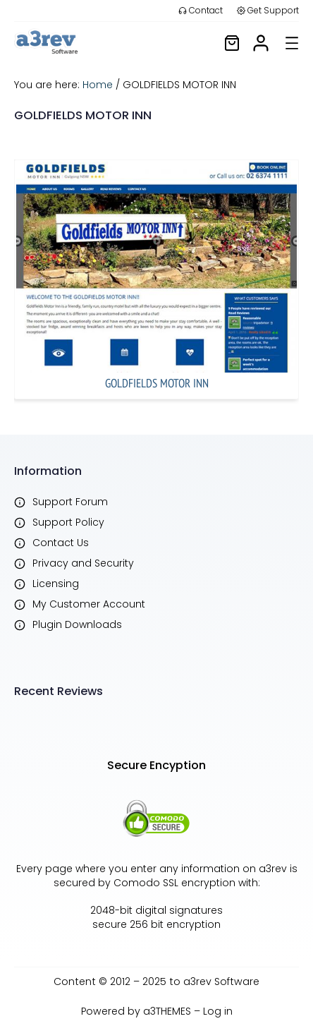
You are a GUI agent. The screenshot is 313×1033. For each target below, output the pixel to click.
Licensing (55, 583)
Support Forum (70, 502)
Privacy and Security (83, 563)
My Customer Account (88, 604)
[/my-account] (261, 43)
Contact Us (60, 543)
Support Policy (68, 522)
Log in (218, 1011)
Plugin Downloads (77, 624)
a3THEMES (167, 1011)
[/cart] (231, 43)
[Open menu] (291, 43)
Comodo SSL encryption (174, 883)
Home (97, 85)
